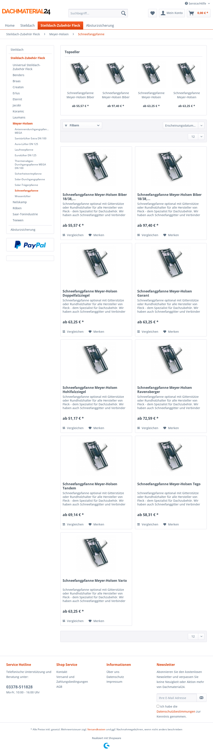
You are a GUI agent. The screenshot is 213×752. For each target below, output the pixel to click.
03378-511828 (19, 687)
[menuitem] (98, 15)
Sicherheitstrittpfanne (28, 173)
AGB (59, 687)
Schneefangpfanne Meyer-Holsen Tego (169, 484)
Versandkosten (96, 729)
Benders (18, 75)
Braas (17, 81)
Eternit (17, 99)
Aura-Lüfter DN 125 (26, 144)
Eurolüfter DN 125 (25, 155)
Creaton (18, 87)
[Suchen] (123, 13)
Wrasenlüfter (23, 196)
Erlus (16, 93)
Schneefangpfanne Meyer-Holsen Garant (186, 95)
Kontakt (61, 672)
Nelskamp (20, 202)
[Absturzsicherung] (100, 25)
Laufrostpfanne (24, 149)
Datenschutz (115, 677)
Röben (17, 208)
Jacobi (17, 105)
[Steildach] (27, 25)
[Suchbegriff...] (98, 13)
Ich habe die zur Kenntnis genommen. (179, 711)
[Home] (9, 25)
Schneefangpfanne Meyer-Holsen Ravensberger (164, 389)
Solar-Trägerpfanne (26, 185)
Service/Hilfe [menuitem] (196, 3)
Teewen (18, 220)
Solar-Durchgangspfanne (30, 179)
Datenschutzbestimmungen (176, 711)
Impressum (114, 682)
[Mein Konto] (172, 13)
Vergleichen (73, 235)
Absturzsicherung (23, 230)
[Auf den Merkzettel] (96, 235)
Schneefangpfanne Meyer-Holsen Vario (95, 580)
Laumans (19, 117)
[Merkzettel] (152, 13)
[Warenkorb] (199, 13)
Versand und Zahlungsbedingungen (72, 679)
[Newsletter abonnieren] (202, 698)
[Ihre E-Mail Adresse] (177, 698)
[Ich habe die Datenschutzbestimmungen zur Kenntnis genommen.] (158, 706)
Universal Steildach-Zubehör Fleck (27, 67)
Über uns (112, 672)
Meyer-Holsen (23, 123)
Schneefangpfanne (26, 190)
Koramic (18, 111)
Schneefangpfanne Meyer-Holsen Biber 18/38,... (80, 95)
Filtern (72, 125)
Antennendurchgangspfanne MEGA (32, 131)
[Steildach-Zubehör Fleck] (60, 25)
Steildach (17, 50)
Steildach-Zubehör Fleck (28, 58)
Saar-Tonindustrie (25, 214)
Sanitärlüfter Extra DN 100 (30, 138)
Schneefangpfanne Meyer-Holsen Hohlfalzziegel (90, 389)
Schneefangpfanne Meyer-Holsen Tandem (90, 486)
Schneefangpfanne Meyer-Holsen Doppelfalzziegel (151, 95)
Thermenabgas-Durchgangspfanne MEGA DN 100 (30, 164)
